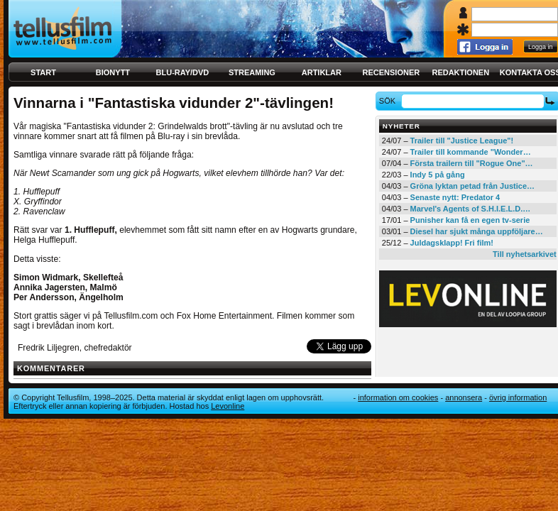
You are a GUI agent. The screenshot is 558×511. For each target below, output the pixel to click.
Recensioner (391, 72)
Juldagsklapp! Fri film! (451, 242)
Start (43, 72)
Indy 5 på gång (437, 174)
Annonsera (463, 397)
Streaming (252, 72)
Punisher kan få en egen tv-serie (470, 220)
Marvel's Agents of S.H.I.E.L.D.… (470, 208)
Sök (389, 101)
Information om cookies (398, 397)
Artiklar (321, 72)
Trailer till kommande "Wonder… (470, 152)
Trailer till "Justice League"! (462, 140)
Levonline (227, 406)
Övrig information (518, 397)
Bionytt (113, 72)
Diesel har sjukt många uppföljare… (476, 231)
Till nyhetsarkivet (525, 254)
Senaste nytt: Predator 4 (455, 197)
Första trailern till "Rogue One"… (471, 163)
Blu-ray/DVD (182, 72)
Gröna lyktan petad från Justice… (472, 186)
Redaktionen (460, 72)
